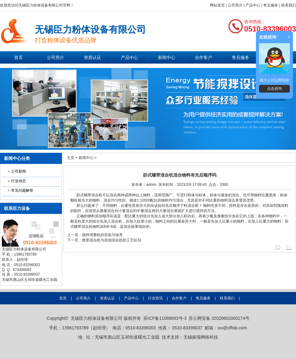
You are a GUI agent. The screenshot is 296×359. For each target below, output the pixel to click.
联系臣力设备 (17, 208)
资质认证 (92, 57)
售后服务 (270, 5)
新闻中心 (166, 57)
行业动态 (18, 181)
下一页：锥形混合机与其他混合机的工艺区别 (104, 240)
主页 (70, 158)
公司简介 (235, 5)
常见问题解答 (22, 190)
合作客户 (203, 57)
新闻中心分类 (17, 158)
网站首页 (217, 5)
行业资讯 (155, 298)
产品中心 (252, 5)
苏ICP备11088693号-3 (165, 318)
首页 (18, 57)
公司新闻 (18, 171)
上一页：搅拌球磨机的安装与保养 (95, 235)
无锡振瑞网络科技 (200, 337)
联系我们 (288, 5)
